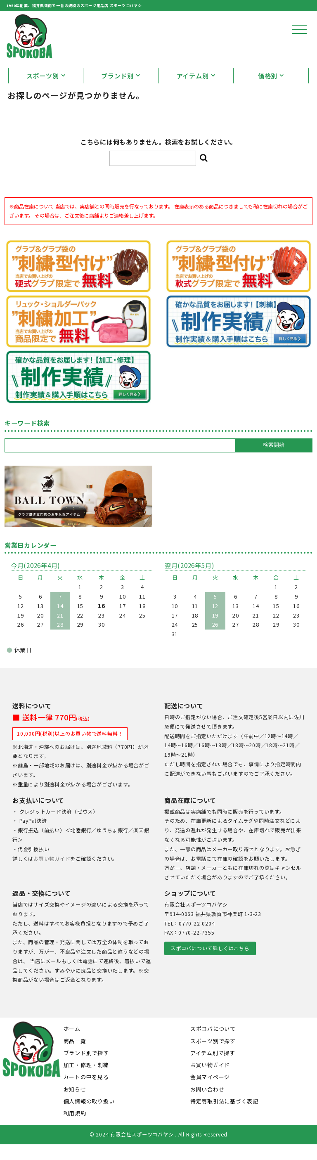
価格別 (267, 91)
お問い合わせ (207, 1104)
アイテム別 (193, 91)
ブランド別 (117, 91)
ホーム (72, 1044)
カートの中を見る (86, 1092)
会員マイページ (210, 1092)
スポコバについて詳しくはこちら (209, 964)
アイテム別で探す (212, 1068)
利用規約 (75, 1129)
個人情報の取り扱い (89, 1116)
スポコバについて (213, 1044)
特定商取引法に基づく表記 (224, 1116)
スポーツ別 (42, 91)
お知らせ (75, 1104)
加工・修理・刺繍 (86, 1080)
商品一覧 (75, 1056)
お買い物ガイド (51, 874)
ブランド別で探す (86, 1068)
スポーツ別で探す (213, 1056)
